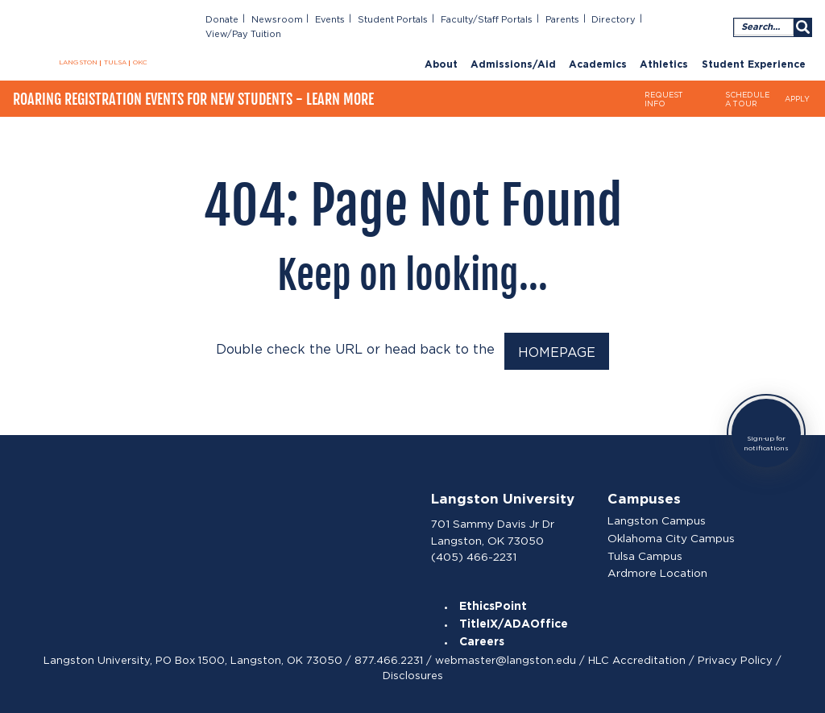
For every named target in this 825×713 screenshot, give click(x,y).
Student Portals (408, 19)
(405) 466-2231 (474, 551)
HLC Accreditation (637, 657)
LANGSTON (78, 63)
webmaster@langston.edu (505, 657)
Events (347, 19)
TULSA (115, 63)
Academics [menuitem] (598, 50)
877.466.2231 (388, 657)
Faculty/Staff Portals (497, 19)
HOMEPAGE (556, 350)
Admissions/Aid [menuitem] (513, 50)
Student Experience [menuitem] (754, 50)
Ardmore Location (657, 569)
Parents (570, 19)
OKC (140, 63)
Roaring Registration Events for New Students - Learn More (193, 89)
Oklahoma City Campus (671, 534)
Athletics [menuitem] (664, 50)
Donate (243, 19)
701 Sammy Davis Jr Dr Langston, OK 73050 (492, 528)
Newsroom (296, 19)
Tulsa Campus (645, 551)
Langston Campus (657, 517)
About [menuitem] (441, 50)
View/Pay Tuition (687, 19)
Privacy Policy (735, 657)
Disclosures (413, 672)
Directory (619, 19)
